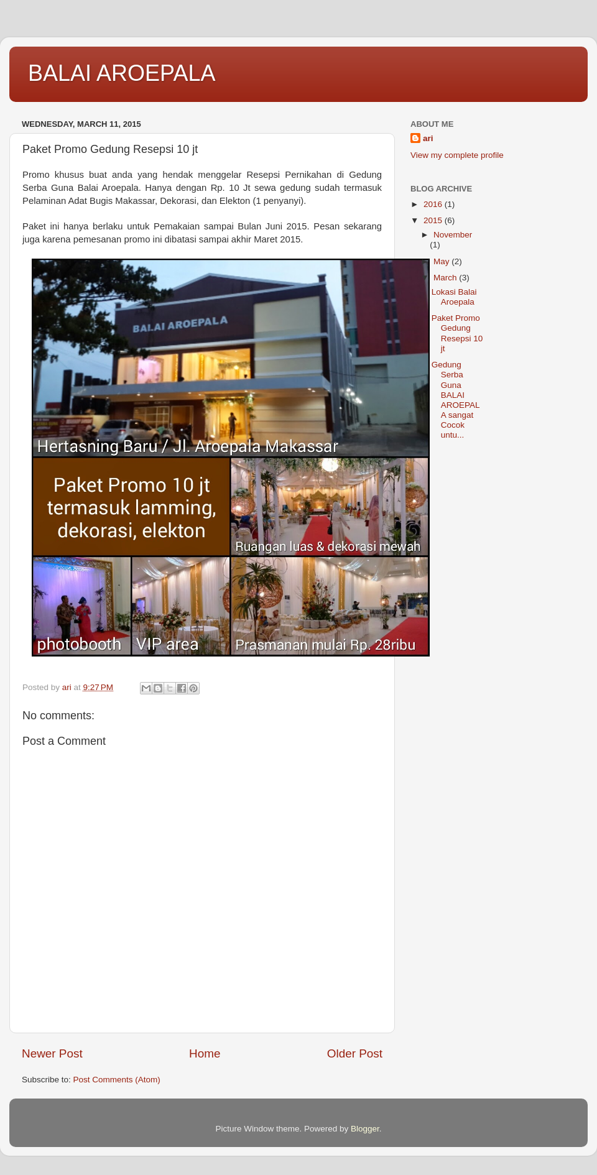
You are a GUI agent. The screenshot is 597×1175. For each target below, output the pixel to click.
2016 (434, 204)
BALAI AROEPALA (121, 73)
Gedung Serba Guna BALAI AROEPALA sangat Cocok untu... (456, 400)
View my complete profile (457, 155)
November (452, 234)
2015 (434, 220)
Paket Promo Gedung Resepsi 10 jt (457, 333)
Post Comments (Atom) (116, 1079)
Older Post (354, 1053)
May (442, 261)
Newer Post (52, 1053)
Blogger (365, 1128)
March (446, 277)
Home (204, 1053)
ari (428, 138)
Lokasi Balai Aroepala (454, 296)
